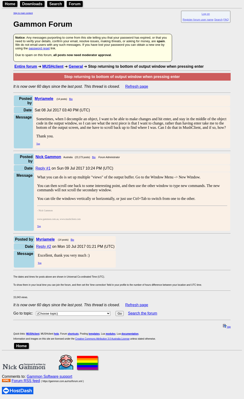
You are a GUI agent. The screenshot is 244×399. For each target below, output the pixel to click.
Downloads (32, 4)
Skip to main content (23, 13)
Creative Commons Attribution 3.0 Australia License (102, 338)
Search (55, 4)
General (76, 66)
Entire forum (25, 66)
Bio (70, 99)
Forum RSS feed (25, 381)
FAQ (226, 19)
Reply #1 (43, 168)
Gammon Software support (49, 376)
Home (10, 4)
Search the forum (142, 313)
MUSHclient (52, 66)
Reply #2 (43, 246)
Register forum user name (198, 19)
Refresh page (136, 86)
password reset (39, 48)
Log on (206, 13)
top (227, 327)
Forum (75, 4)
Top (38, 143)
